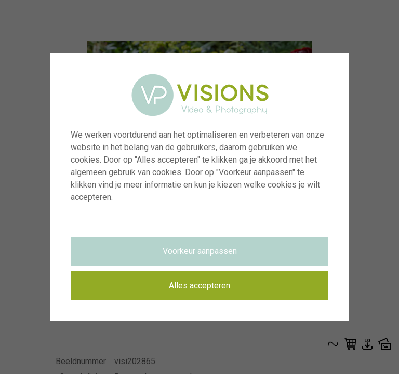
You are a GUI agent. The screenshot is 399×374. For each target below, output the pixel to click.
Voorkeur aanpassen (200, 251)
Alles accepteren (199, 285)
